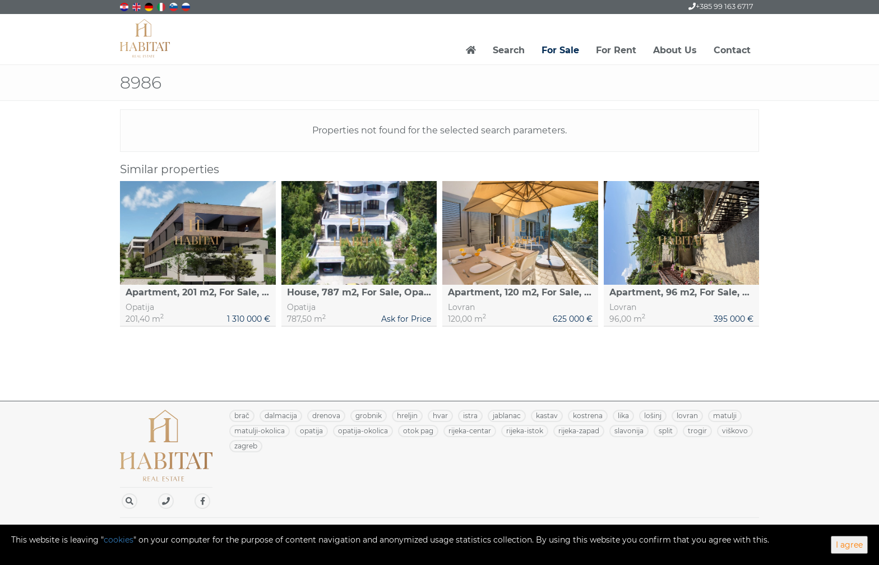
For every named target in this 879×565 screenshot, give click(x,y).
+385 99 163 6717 (720, 6)
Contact (732, 50)
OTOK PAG (418, 431)
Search (509, 50)
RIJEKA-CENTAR (469, 431)
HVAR (440, 415)
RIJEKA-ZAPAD (578, 431)
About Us (675, 50)
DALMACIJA (281, 415)
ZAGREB (245, 446)
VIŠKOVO (735, 431)
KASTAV (547, 415)
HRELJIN (407, 415)
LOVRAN (687, 415)
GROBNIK (368, 415)
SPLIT (666, 431)
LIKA (623, 415)
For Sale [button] (560, 50)
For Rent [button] (616, 50)
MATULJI (725, 415)
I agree (849, 545)
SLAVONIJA (629, 431)
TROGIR (697, 431)
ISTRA (470, 415)
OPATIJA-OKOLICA (363, 431)
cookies (118, 540)
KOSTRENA (588, 415)
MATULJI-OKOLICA (259, 431)
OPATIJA (311, 431)
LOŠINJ (652, 415)
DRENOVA (326, 415)
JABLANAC (507, 415)
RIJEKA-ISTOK (524, 431)
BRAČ (241, 415)
